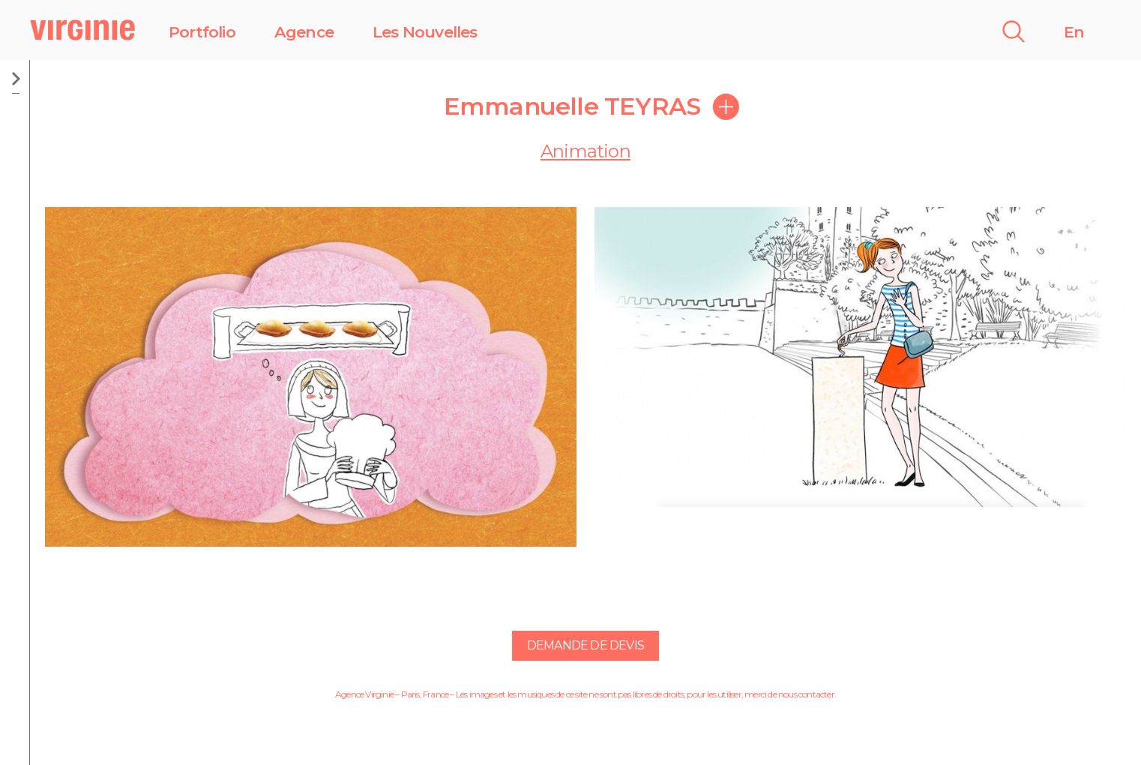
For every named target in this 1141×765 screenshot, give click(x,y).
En (1074, 31)
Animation (585, 151)
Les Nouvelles (425, 31)
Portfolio (202, 31)
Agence (304, 31)
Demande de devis (585, 645)
